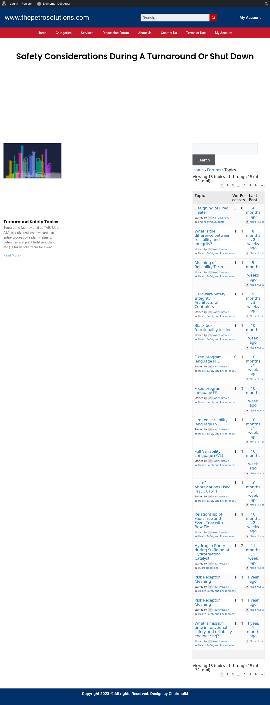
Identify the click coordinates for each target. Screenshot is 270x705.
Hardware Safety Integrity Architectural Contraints (210, 300)
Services (87, 33)
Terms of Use (196, 33)
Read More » (12, 255)
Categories (63, 33)
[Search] (213, 17)
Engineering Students (211, 221)
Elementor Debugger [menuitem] (56, 3)
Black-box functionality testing (213, 327)
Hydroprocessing (208, 567)
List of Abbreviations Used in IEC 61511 (213, 487)
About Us (145, 33)
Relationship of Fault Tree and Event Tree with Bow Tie (209, 520)
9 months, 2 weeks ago (253, 271)
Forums (214, 169)
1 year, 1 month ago (253, 629)
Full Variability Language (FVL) (209, 453)
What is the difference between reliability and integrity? (212, 237)
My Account (250, 17)
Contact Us (169, 33)
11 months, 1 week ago (253, 554)
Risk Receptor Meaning (207, 579)
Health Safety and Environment (217, 253)
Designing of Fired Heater (212, 210)
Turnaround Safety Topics (30, 222)
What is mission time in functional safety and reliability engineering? (213, 629)
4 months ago (253, 212)
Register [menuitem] (27, 3)
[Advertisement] (135, 97)
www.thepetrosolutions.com (47, 17)
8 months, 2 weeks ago (253, 239)
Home (42, 33)
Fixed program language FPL (208, 359)
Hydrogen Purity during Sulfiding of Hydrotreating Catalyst (212, 552)
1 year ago (253, 579)
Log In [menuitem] (14, 3)
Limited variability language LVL (211, 422)
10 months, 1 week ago (253, 334)
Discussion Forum (116, 33)
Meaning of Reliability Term (209, 264)
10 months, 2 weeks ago (253, 522)
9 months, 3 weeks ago (253, 302)
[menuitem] (4, 3)
